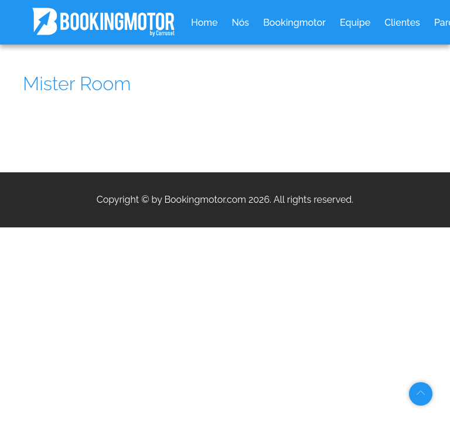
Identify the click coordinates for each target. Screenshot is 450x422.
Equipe (355, 22)
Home (204, 22)
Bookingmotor (294, 22)
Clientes (402, 22)
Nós (241, 22)
